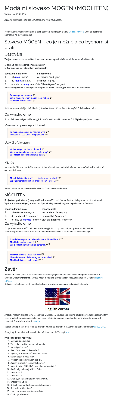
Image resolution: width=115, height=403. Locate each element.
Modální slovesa (76, 32)
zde (67, 332)
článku (37, 321)
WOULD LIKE (99, 327)
